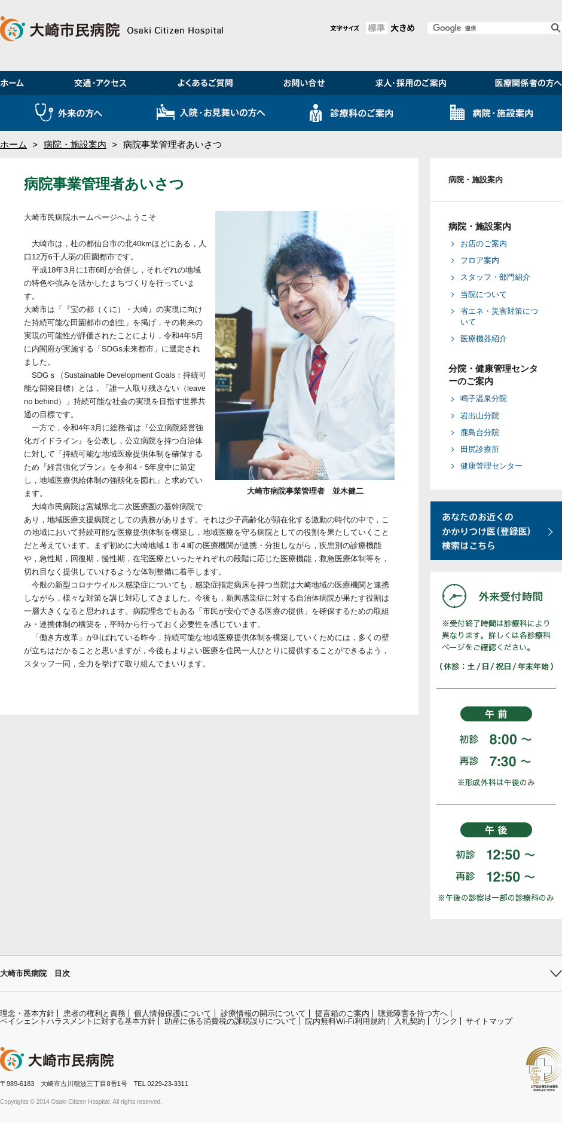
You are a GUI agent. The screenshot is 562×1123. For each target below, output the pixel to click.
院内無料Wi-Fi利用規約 (345, 1021)
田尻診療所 (479, 449)
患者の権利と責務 (94, 1013)
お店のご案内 (483, 243)
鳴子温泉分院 (483, 398)
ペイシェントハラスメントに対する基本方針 (77, 1021)
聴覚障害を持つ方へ (413, 1013)
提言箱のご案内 (342, 1013)
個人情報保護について (173, 1013)
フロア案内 (479, 260)
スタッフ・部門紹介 (495, 277)
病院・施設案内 (75, 144)
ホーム (13, 144)
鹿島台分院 (479, 432)
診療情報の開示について (263, 1013)
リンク (445, 1021)
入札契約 (409, 1021)
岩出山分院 (479, 415)
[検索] (488, 28)
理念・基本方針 (27, 1013)
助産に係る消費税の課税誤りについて (230, 1021)
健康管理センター (491, 465)
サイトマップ (489, 1021)
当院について (483, 294)
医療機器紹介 (483, 338)
